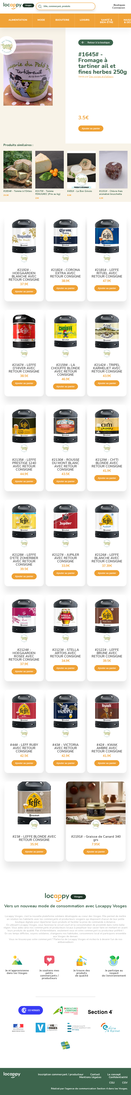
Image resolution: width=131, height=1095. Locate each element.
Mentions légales (90, 1077)
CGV (125, 1082)
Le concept (114, 1074)
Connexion (118, 7)
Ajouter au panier (91, 128)
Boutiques (119, 5)
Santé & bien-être (106, 21)
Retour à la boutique (99, 42)
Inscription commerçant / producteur (60, 1074)
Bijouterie (62, 20)
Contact (95, 1074)
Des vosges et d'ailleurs (101, 76)
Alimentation (18, 20)
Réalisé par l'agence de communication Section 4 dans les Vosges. (89, 1088)
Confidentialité (118, 1077)
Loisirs (85, 20)
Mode (41, 20)
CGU (112, 1082)
